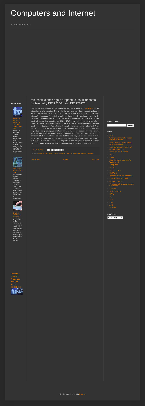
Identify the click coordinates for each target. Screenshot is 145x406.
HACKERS (113, 173)
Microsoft (62, 153)
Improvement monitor (51, 153)
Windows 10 (82, 153)
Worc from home (115, 191)
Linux (111, 155)
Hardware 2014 (114, 170)
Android (112, 157)
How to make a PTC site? (118, 152)
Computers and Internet (53, 12)
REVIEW (112, 208)
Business (41, 153)
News (111, 135)
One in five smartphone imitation (17, 215)
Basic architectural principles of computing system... (120, 148)
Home (65, 160)
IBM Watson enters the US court (18, 171)
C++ (111, 197)
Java (111, 200)
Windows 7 (90, 153)
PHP (111, 202)
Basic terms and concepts (118, 178)
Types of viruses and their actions (121, 176)
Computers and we (116, 181)
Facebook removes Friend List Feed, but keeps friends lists (17, 123)
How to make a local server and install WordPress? (120, 143)
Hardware (112, 168)
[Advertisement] (31, 60)
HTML (111, 194)
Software (112, 189)
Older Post (95, 160)
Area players (113, 165)
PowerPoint (69, 153)
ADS (111, 205)
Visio (75, 153)
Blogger (82, 394)
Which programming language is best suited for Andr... (121, 139)
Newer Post (36, 160)
